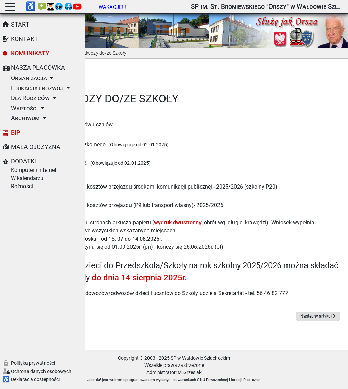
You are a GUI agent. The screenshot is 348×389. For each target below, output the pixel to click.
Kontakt (24, 39)
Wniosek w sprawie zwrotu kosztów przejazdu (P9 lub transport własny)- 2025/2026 (207, 197)
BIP (15, 132)
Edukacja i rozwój (37, 88)
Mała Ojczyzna (35, 147)
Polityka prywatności (33, 363)
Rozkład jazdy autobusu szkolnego (149, 136)
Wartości (24, 108)
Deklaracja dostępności (35, 379)
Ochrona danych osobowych (41, 371)
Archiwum (25, 118)
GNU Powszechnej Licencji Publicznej (271, 380)
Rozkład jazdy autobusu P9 (140, 154)
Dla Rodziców (30, 98)
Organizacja (29, 78)
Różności (22, 186)
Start (20, 24)
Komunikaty (30, 53)
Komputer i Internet (33, 170)
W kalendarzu (27, 178)
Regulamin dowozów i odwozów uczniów (148, 116)
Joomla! (137, 380)
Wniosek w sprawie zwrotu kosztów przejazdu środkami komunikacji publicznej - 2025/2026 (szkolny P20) (217, 178)
